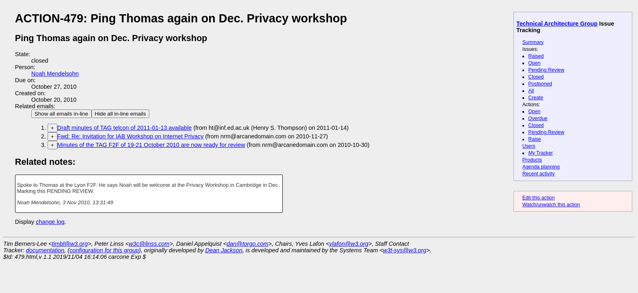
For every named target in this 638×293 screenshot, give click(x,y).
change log (50, 222)
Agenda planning (541, 167)
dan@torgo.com (248, 244)
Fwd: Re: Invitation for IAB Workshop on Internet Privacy (130, 136)
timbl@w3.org (69, 244)
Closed (536, 77)
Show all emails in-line (61, 114)
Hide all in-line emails (120, 114)
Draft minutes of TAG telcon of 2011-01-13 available (124, 128)
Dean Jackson (224, 250)
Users (528, 146)
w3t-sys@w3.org (404, 250)
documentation (45, 250)
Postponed (540, 84)
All (531, 91)
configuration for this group (104, 250)
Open (534, 63)
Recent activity (538, 174)
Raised (536, 56)
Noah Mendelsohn (55, 73)
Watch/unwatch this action (551, 205)
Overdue (537, 118)
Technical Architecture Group (557, 23)
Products (532, 160)
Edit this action (538, 198)
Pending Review (546, 70)
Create (535, 98)
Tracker (540, 153)
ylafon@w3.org (348, 244)
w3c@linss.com (149, 244)
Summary (533, 42)
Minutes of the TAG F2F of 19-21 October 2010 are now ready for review (151, 145)
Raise (534, 139)
